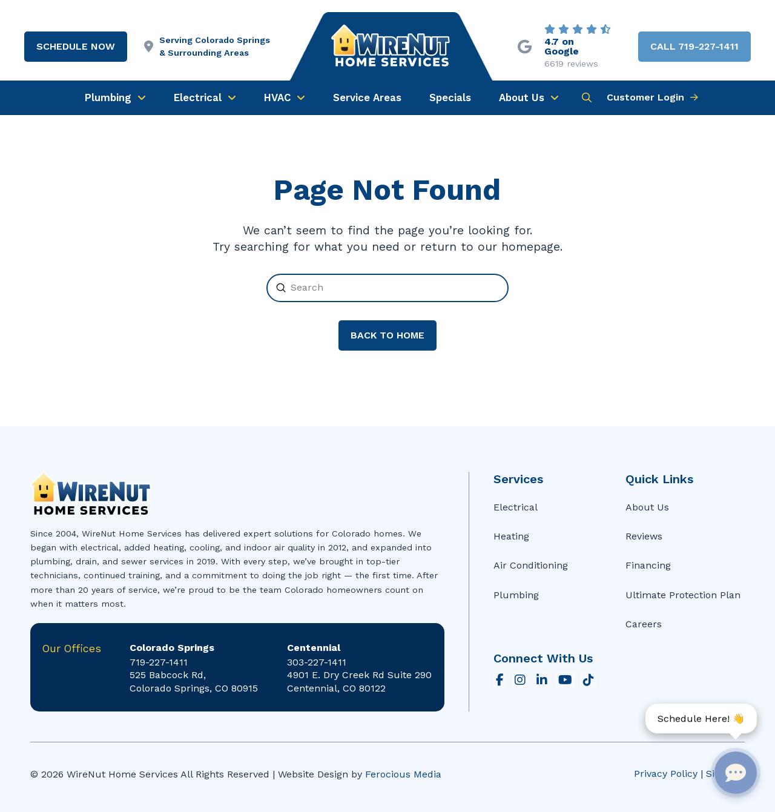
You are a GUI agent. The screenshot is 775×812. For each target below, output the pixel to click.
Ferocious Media (403, 774)
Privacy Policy (666, 773)
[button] (587, 97)
